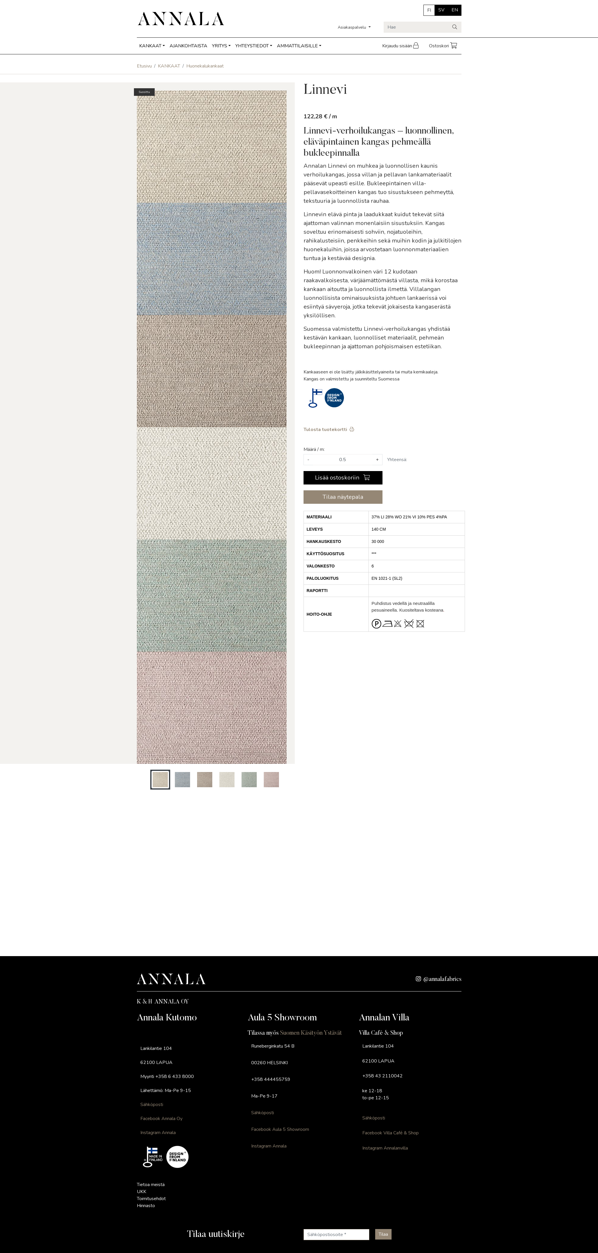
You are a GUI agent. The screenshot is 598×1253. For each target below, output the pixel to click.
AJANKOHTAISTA (188, 46)
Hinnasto (146, 1205)
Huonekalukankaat (205, 66)
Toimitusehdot (151, 1198)
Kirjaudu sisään (401, 46)
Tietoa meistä (151, 1184)
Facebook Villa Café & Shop (390, 1133)
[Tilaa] (383, 1234)
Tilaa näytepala (343, 497)
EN (454, 10)
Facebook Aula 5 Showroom (280, 1129)
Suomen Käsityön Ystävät (311, 1033)
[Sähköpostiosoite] (336, 1234)
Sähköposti (151, 1104)
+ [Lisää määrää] (377, 459)
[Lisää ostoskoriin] (343, 477)
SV (441, 10)
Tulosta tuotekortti (329, 429)
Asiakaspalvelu (352, 27)
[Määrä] (343, 459)
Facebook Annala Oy (161, 1118)
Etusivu (144, 66)
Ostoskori (443, 46)
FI (429, 10)
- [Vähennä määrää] (308, 459)
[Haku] (455, 27)
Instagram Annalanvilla (385, 1148)
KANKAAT (150, 46)
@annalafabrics (438, 979)
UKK (141, 1191)
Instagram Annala (158, 1132)
